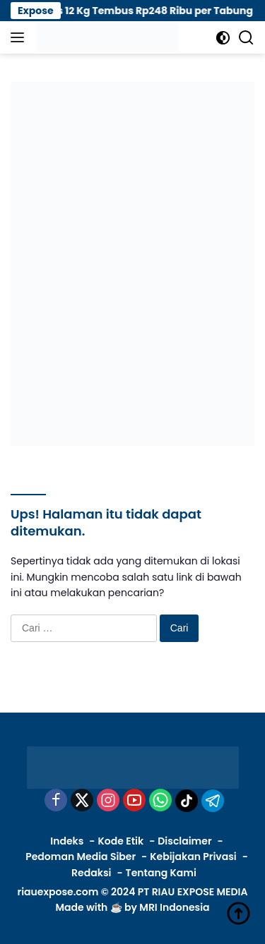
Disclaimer (184, 841)
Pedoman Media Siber (80, 856)
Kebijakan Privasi (193, 856)
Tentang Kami (161, 873)
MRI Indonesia (174, 907)
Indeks (66, 841)
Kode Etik (121, 841)
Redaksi (91, 873)
